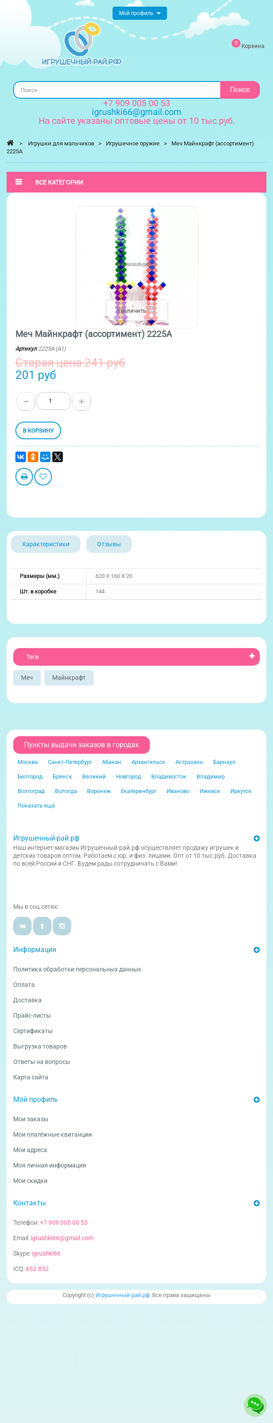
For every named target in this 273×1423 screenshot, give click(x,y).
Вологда (66, 791)
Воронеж (99, 791)
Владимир (211, 776)
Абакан (111, 762)
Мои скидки (30, 1180)
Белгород (30, 776)
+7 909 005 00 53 (136, 103)
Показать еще (36, 805)
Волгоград (31, 791)
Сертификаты (33, 1030)
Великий (94, 776)
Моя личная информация (49, 1165)
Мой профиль (35, 1099)
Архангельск (148, 762)
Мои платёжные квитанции (52, 1134)
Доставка (27, 1000)
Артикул (26, 349)
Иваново (178, 791)
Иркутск (240, 791)
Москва (28, 762)
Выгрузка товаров (40, 1046)
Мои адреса (30, 1149)
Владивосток (168, 776)
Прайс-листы (32, 1015)
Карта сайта (30, 1077)
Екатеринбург (139, 791)
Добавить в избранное (43, 478)
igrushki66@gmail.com (62, 1237)
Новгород (128, 776)
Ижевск (210, 791)
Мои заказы (30, 1119)
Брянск (62, 776)
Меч (27, 677)
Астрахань (189, 762)
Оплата (24, 984)
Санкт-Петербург (70, 762)
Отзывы (109, 544)
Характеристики (45, 544)
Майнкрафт (69, 677)
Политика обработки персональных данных (77, 969)
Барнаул (224, 762)
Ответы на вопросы (41, 1061)
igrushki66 (46, 1253)
